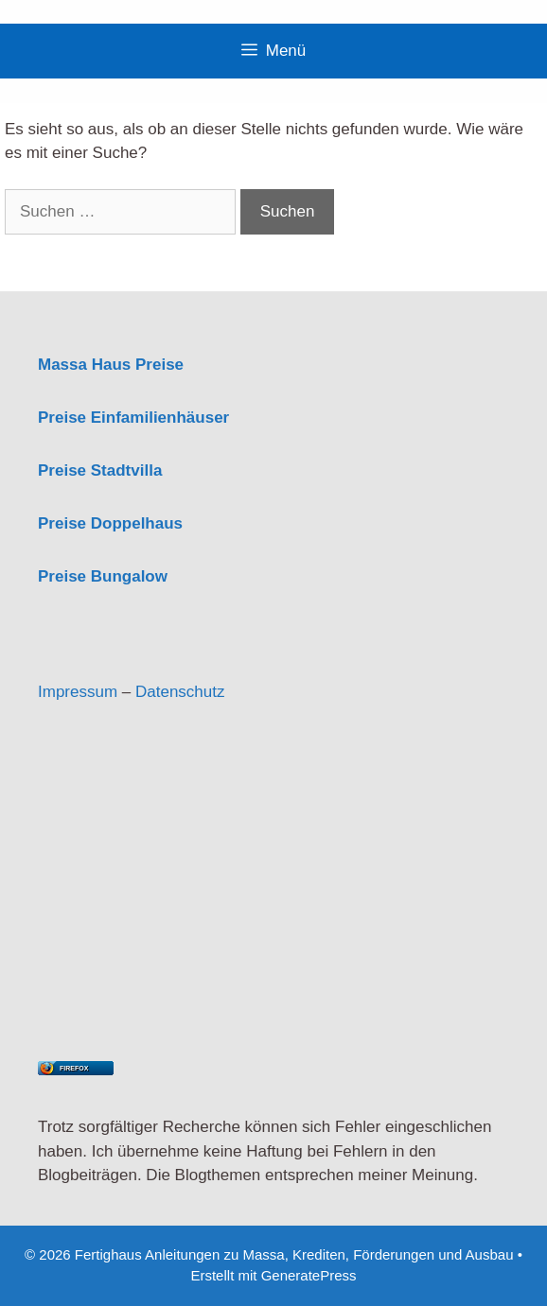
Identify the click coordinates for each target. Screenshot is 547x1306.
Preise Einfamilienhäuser (133, 418)
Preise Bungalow (103, 576)
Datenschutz (180, 692)
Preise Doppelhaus (110, 523)
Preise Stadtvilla (100, 470)
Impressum (77, 692)
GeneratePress (309, 1275)
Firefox (74, 1068)
